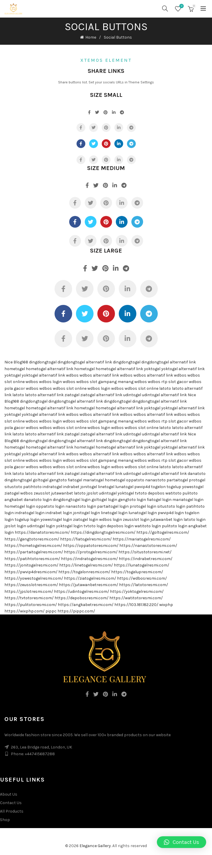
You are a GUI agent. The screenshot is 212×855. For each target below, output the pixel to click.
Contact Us (11, 802)
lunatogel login (142, 512)
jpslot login (15, 525)
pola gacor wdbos (21, 388)
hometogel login (19, 506)
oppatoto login (50, 506)
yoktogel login (69, 525)
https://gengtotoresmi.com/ (31, 539)
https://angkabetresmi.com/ (85, 604)
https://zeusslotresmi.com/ (31, 584)
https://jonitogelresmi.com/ (31, 565)
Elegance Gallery (95, 845)
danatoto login (38, 499)
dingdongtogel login (72, 499)
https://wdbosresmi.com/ (142, 578)
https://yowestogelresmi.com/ (33, 578)
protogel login (143, 506)
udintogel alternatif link (164, 394)
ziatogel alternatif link (101, 394)
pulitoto (190, 493)
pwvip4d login (171, 512)
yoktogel (152, 368)
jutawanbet (62, 493)
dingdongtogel (43, 362)
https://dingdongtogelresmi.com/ (103, 532)
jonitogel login (86, 512)
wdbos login (50, 381)
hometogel (14, 368)
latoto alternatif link (44, 394)
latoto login (195, 519)
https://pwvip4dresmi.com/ (30, 571)
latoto (165, 388)
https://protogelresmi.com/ (91, 552)
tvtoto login (95, 525)
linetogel (106, 486)
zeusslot (42, 493)
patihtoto (32, 486)
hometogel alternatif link (49, 368)
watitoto (173, 493)
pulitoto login (174, 525)
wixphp (166, 604)
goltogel (40, 480)
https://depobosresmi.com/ (81, 597)
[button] (181, 842)
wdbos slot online (70, 388)
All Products (11, 811)
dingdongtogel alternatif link (84, 362)
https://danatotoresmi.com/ (42, 532)
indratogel (52, 486)
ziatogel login (85, 519)
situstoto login (171, 506)
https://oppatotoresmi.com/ (90, 545)
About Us (8, 794)
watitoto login (148, 525)
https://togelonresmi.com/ (84, 571)
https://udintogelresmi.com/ (81, 591)
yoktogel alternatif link (183, 368)
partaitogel (177, 480)
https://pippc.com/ (76, 611)
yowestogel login (56, 519)
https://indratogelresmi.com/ (89, 558)
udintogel (132, 394)
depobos (156, 493)
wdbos (72, 375)
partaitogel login (113, 506)
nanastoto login (80, 506)
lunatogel (124, 486)
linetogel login (114, 512)
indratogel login (30, 512)
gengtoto (58, 480)
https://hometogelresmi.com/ (33, 545)
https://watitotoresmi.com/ (136, 597)
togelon (158, 486)
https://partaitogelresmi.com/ (33, 552)
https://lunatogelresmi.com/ (141, 565)
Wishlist (181, 6)
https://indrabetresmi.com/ (145, 558)
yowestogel (192, 486)
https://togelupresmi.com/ (137, 571)
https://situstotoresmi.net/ (145, 552)
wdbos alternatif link (99, 375)
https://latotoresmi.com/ (143, 584)
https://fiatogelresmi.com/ (86, 539)
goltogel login (104, 499)
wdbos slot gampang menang (104, 381)
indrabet (71, 486)
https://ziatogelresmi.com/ (90, 578)
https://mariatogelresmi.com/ (142, 539)
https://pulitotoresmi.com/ (30, 604)
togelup (174, 486)
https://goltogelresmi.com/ (162, 532)
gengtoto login (132, 499)
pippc (51, 611)
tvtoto (141, 493)
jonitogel (88, 486)
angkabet (13, 499)
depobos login (120, 525)
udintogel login (41, 525)
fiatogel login (159, 499)
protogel (197, 480)
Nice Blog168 (16, 362)
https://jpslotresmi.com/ (28, 591)
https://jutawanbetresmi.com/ (88, 584)
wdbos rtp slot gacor (168, 381)
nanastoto (155, 480)
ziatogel (72, 394)
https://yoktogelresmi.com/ (137, 591)
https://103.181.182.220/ (136, 604)
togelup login (27, 519)
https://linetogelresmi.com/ (86, 565)
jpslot (92, 493)
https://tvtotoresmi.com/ (29, 597)
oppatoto (135, 480)
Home (90, 37)
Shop (5, 819)
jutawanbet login (166, 519)
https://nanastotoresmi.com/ (148, 545)
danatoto (197, 473)
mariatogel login (187, 499)
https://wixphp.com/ (24, 611)
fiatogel (75, 480)
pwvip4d (142, 486)
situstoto (13, 486)
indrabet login (58, 512)
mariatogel (93, 480)
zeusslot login (136, 519)
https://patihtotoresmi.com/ (32, 558)
